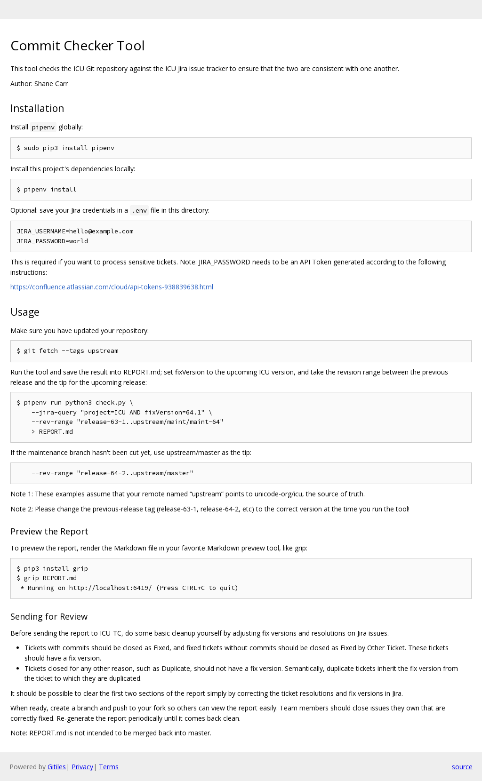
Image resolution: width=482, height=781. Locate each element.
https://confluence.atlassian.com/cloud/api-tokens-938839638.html (111, 286)
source (462, 766)
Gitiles (57, 766)
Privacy (82, 766)
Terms (109, 766)
